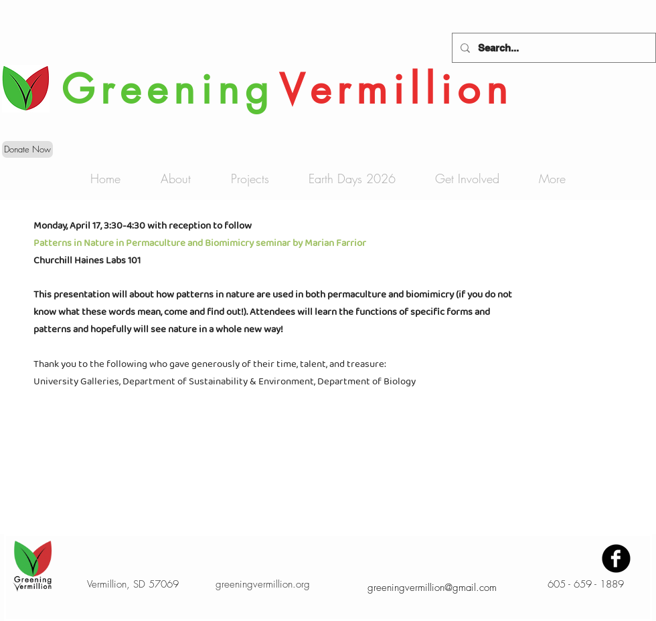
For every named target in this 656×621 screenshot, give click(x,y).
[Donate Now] (27, 149)
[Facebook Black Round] (616, 558)
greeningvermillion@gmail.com (432, 587)
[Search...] (552, 47)
